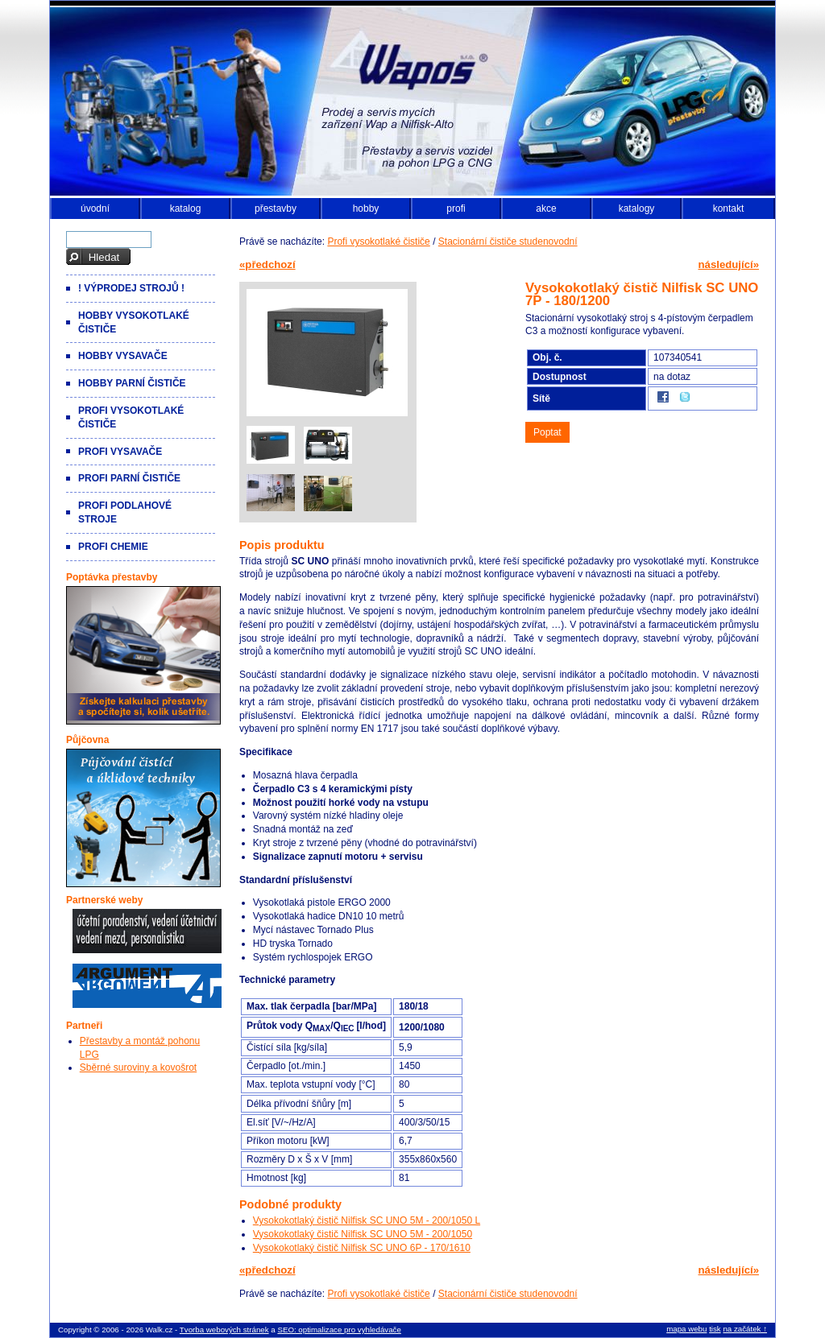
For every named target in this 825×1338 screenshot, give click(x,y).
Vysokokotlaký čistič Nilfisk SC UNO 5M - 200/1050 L (366, 1220)
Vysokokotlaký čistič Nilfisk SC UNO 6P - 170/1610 (362, 1247)
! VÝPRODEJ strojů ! (131, 288)
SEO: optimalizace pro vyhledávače (338, 1329)
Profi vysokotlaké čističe (378, 241)
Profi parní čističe (129, 478)
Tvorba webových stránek (224, 1329)
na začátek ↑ (745, 1328)
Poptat (547, 432)
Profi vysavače (120, 451)
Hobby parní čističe (132, 383)
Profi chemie (113, 546)
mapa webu (686, 1328)
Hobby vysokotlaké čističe (133, 322)
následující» (729, 264)
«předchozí (267, 264)
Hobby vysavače (123, 355)
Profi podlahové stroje (125, 512)
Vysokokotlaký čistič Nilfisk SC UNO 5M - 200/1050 (362, 1234)
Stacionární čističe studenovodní (508, 241)
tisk (715, 1328)
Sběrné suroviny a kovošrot (138, 1067)
